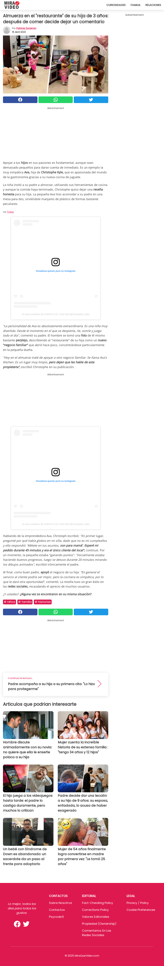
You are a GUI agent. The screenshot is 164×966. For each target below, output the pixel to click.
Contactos (57, 910)
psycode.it (56, 917)
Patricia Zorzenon (26, 28)
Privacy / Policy (138, 903)
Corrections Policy (95, 910)
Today (10, 211)
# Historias (43, 602)
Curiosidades (116, 5)
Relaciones (153, 5)
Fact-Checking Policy (97, 903)
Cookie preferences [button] (141, 910)
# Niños (9, 602)
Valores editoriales (95, 917)
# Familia (25, 602)
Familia (135, 5)
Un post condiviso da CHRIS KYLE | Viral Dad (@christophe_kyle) (56, 314)
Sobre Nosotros (60, 903)
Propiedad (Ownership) (99, 924)
